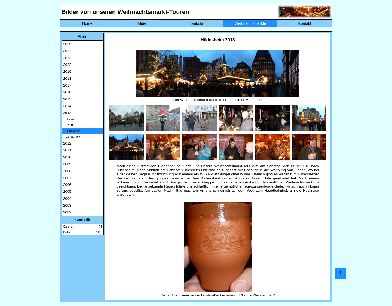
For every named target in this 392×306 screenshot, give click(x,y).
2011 (67, 150)
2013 (67, 113)
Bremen (69, 119)
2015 (67, 99)
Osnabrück (71, 136)
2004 (67, 199)
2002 (67, 212)
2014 (67, 106)
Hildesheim (72, 131)
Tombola (196, 23)
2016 (67, 92)
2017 (67, 85)
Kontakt (304, 23)
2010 (67, 157)
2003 (67, 205)
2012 (67, 143)
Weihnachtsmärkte (250, 23)
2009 (67, 164)
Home (87, 23)
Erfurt (68, 125)
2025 (67, 44)
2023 (67, 58)
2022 (67, 65)
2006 (67, 185)
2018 (67, 78)
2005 (67, 191)
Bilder (141, 23)
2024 (67, 51)
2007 (67, 178)
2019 (67, 71)
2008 (67, 171)
